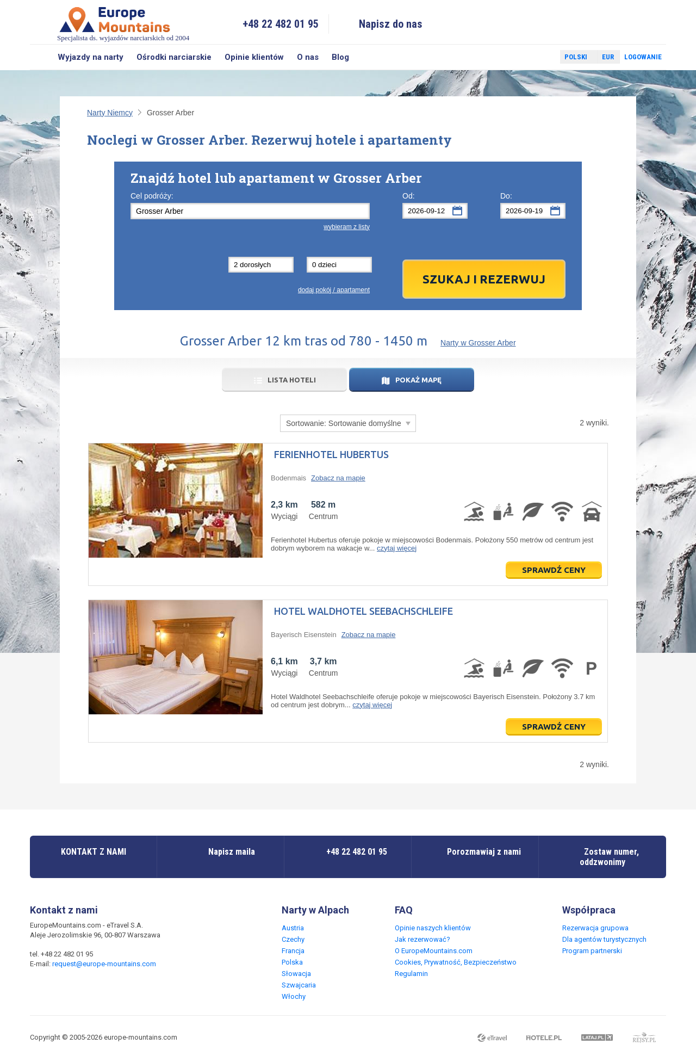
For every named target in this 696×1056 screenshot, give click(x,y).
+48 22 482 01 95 (281, 23)
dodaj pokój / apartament (334, 290)
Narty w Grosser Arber (477, 342)
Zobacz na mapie (338, 478)
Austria (293, 928)
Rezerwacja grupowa (595, 928)
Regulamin (411, 973)
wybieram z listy (347, 227)
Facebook (525, 57)
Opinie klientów (254, 57)
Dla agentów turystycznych (604, 939)
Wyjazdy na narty (90, 57)
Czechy (293, 939)
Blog (340, 57)
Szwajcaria (299, 985)
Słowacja (296, 973)
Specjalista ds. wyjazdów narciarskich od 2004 (123, 23)
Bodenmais (288, 478)
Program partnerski (592, 951)
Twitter (541, 57)
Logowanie (643, 57)
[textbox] (250, 211)
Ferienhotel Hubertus (331, 454)
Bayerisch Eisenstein (304, 635)
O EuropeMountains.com (434, 951)
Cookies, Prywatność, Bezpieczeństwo (456, 962)
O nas (308, 57)
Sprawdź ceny (554, 570)
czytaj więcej (397, 548)
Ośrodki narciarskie (174, 57)
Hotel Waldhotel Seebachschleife (363, 611)
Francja (293, 951)
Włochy (294, 996)
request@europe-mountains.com (104, 964)
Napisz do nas (390, 23)
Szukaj (40, 57)
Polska (292, 962)
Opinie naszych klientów (433, 928)
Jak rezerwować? (422, 939)
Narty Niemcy (110, 112)
